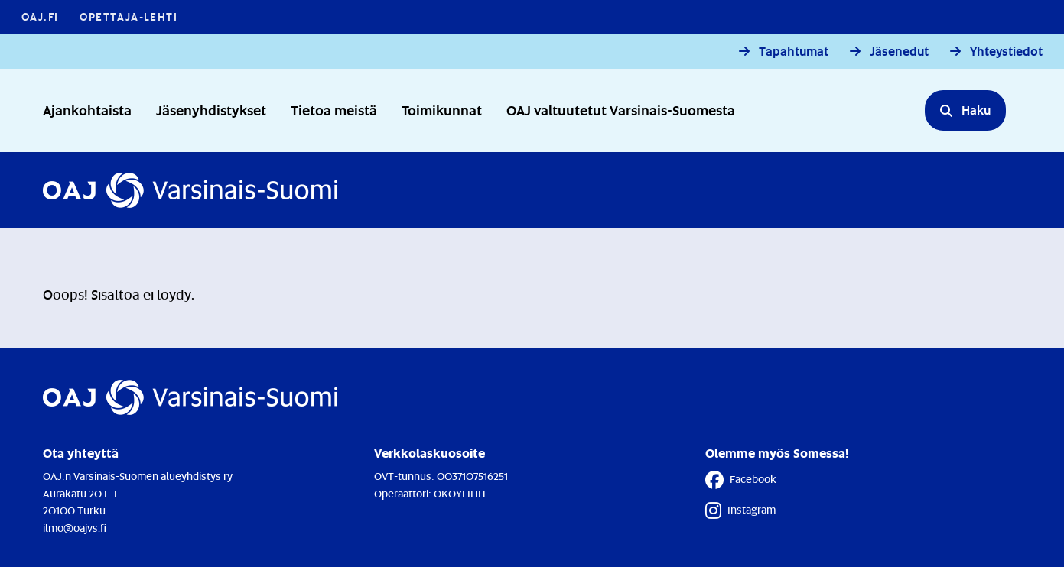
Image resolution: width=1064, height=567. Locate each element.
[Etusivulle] (190, 190)
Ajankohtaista (87, 109)
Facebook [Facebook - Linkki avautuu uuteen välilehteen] (740, 480)
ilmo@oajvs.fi (74, 527)
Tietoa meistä (334, 109)
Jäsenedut (899, 52)
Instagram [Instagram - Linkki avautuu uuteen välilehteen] (740, 510)
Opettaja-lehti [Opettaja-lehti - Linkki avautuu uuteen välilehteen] (128, 16)
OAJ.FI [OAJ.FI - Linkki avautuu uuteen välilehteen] (39, 16)
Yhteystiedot (1006, 52)
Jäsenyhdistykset (211, 109)
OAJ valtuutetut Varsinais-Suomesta (620, 109)
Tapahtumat (793, 52)
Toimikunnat (442, 109)
